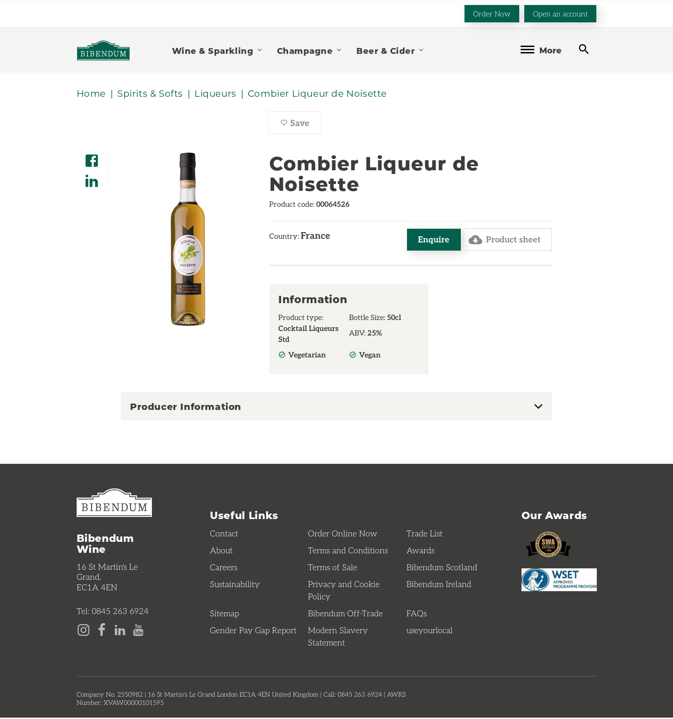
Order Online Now (342, 535)
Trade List (425, 535)
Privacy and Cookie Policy (344, 591)
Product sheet (503, 240)
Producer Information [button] (185, 408)
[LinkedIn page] (120, 630)
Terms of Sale (332, 568)
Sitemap (224, 614)
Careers (223, 568)
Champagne (310, 50)
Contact (224, 535)
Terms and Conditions (348, 551)
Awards (420, 551)
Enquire (431, 240)
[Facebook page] (102, 630)
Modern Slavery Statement (338, 637)
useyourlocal (430, 631)
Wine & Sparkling (217, 50)
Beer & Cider (390, 50)
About (221, 551)
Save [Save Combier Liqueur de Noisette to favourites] (300, 125)
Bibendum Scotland (442, 568)
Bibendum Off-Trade (345, 614)
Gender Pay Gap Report (253, 631)
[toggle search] (583, 49)
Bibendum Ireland (439, 585)
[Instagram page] (83, 630)
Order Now (492, 13)
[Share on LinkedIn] (91, 178)
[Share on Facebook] (91, 158)
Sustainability (235, 585)
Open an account (560, 13)
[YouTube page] (138, 630)
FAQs (417, 614)
